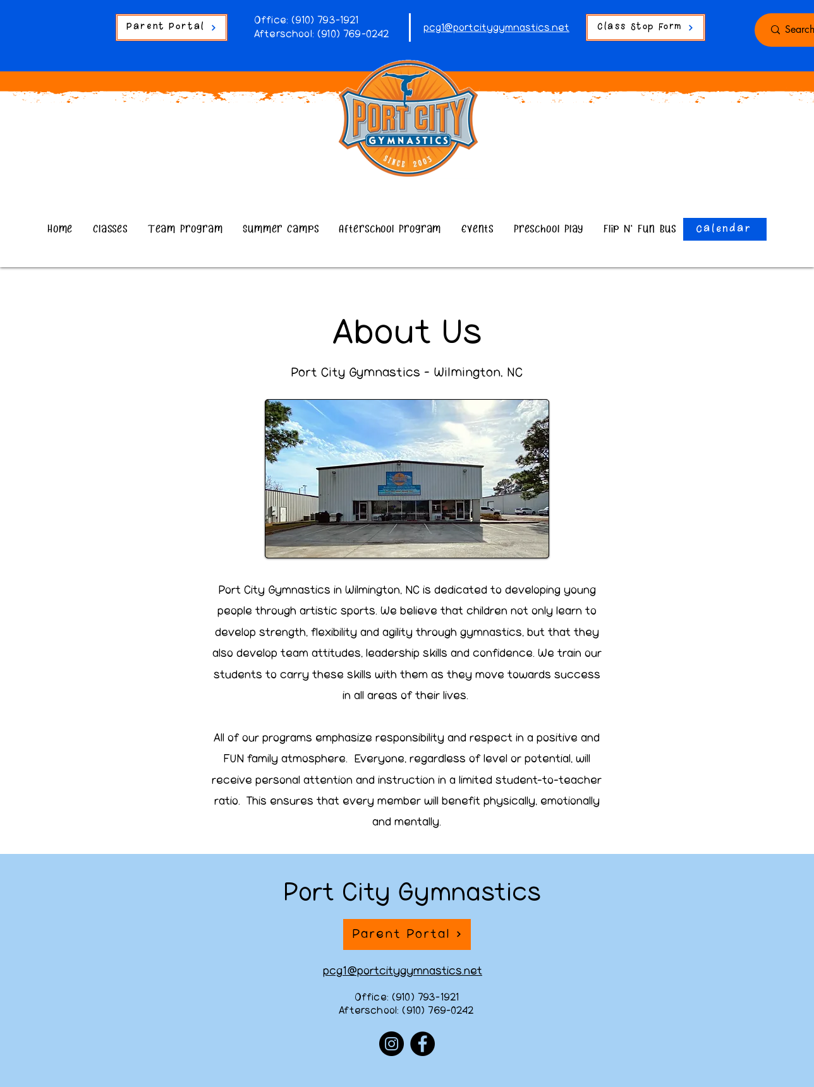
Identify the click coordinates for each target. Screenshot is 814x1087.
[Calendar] (725, 229)
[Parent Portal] (172, 27)
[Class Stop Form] (645, 27)
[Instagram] (391, 1043)
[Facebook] (422, 1043)
